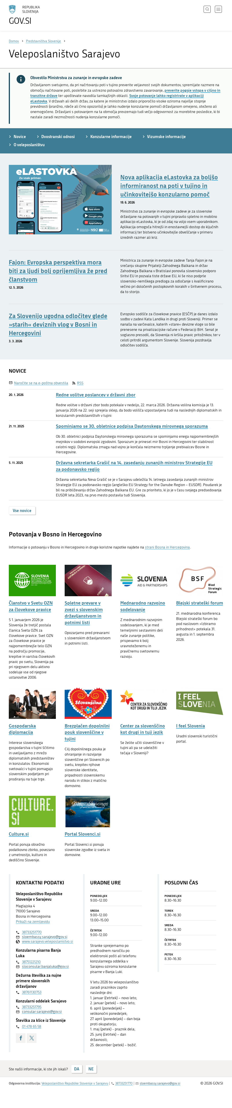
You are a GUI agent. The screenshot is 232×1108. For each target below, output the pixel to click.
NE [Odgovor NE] (90, 1069)
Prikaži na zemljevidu (33, 921)
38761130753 (31, 992)
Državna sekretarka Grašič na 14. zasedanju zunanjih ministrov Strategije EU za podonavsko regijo (134, 465)
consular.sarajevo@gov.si (42, 1011)
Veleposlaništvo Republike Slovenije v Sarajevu (75, 1083)
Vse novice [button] (22, 510)
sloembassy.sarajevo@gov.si (44, 937)
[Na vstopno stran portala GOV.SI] (36, 15)
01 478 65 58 (31, 1026)
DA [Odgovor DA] (76, 1069)
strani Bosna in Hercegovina (167, 547)
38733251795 (31, 1007)
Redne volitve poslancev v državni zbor (95, 395)
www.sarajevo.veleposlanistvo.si (45, 941)
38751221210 (31, 962)
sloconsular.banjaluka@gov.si (45, 966)
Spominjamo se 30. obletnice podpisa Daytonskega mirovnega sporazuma (132, 426)
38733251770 (32, 932)
